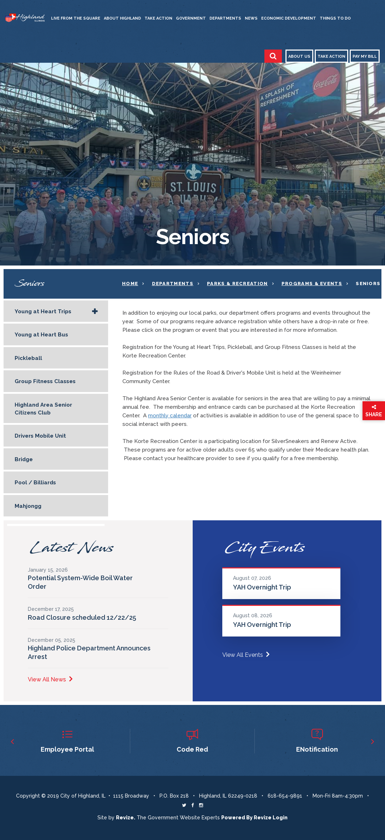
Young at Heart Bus (41, 334)
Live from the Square (75, 18)
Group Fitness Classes (45, 381)
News (251, 18)
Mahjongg (28, 506)
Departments (225, 18)
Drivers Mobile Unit (40, 436)
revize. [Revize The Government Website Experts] (125, 817)
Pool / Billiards (35, 482)
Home (130, 283)
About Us (299, 56)
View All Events (245, 654)
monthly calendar (170, 415)
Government (191, 18)
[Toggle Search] (273, 56)
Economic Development (288, 18)
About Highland (122, 18)
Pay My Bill (365, 56)
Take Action (158, 18)
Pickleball (28, 358)
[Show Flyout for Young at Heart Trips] (94, 312)
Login (280, 817)
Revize (263, 817)
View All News (50, 679)
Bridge (24, 459)
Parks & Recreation (237, 283)
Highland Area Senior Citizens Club (43, 409)
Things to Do (335, 18)
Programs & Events (312, 283)
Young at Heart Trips (43, 311)
